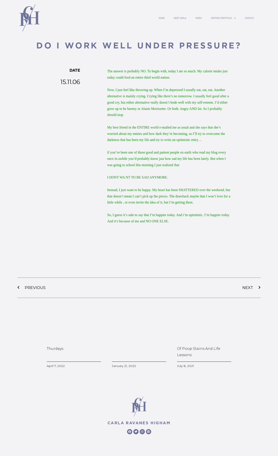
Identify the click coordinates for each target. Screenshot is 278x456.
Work (198, 18)
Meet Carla (180, 18)
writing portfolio (223, 18)
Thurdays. (55, 349)
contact (249, 18)
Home (162, 18)
